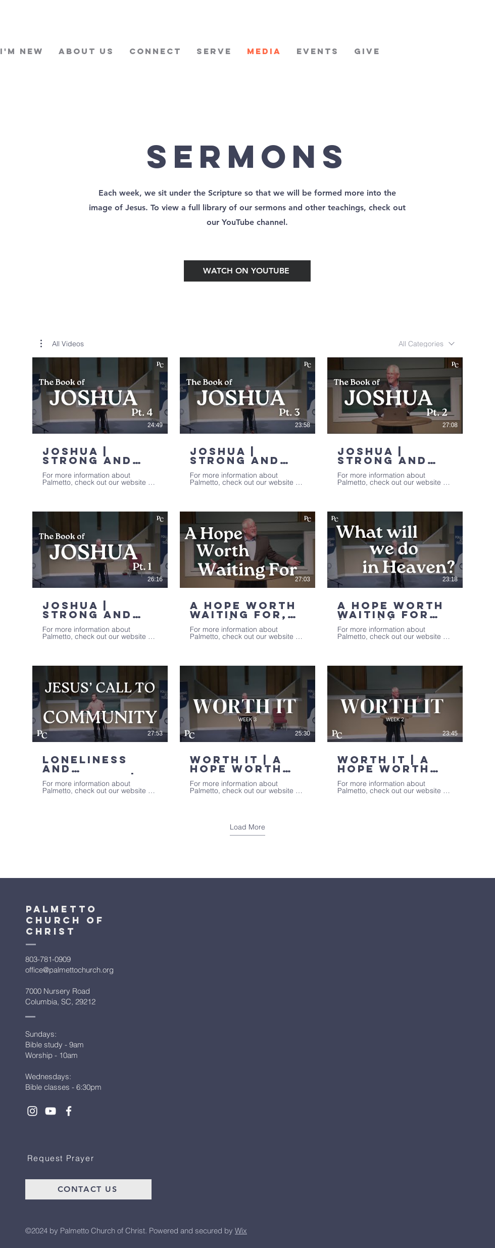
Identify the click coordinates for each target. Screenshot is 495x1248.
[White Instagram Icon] (32, 1111)
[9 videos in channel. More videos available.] (247, 576)
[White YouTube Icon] (50, 1111)
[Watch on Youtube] (247, 271)
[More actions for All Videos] (62, 344)
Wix (241, 1230)
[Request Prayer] (61, 1158)
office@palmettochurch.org (69, 970)
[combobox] (427, 343)
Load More (247, 826)
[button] (62, 344)
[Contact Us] (88, 1189)
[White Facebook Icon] (68, 1111)
